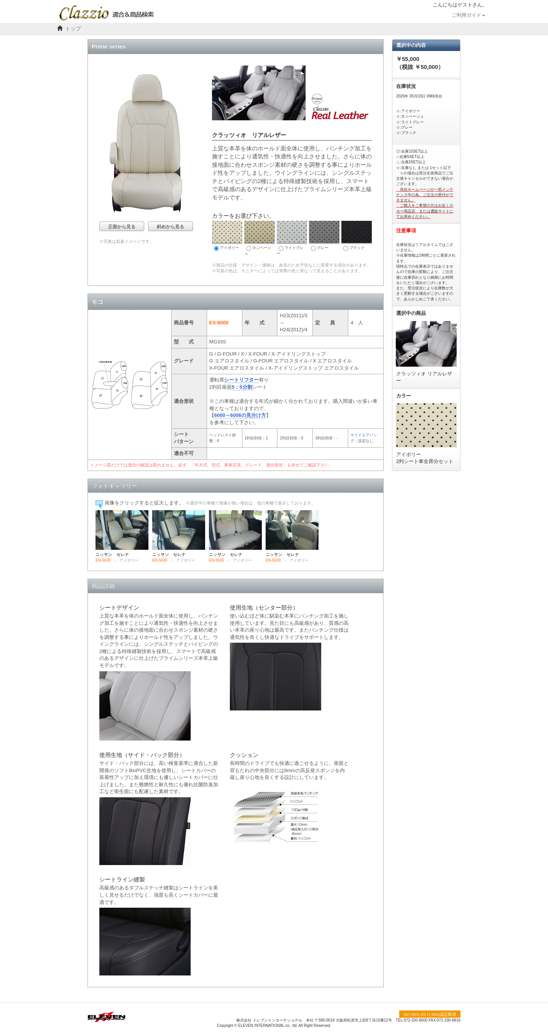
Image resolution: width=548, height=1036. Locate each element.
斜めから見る (170, 226)
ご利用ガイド (468, 15)
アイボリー (227, 236)
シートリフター (241, 380)
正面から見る (121, 226)
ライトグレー (292, 238)
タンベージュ (259, 238)
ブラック (356, 236)
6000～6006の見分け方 (240, 415)
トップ (73, 29)
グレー (324, 236)
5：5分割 (242, 387)
